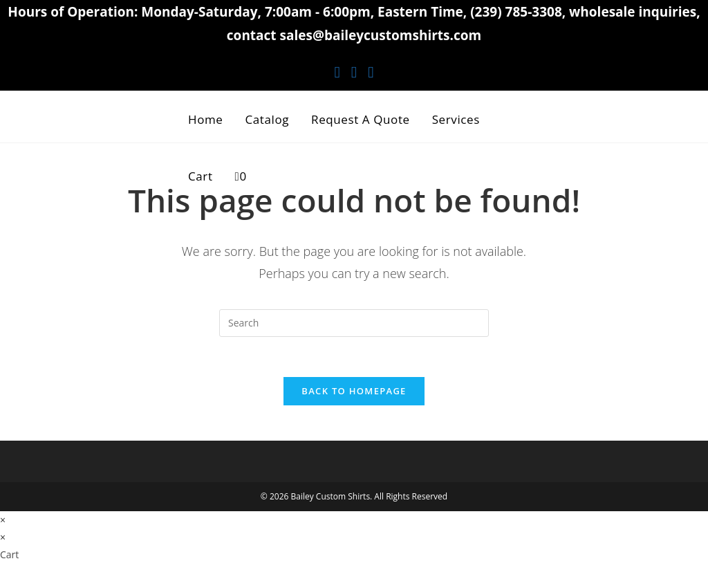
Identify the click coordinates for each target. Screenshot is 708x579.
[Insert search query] (354, 323)
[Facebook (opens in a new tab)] (336, 71)
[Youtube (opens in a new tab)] (370, 71)
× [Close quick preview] (3, 522)
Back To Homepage (353, 393)
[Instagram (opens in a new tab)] (354, 71)
